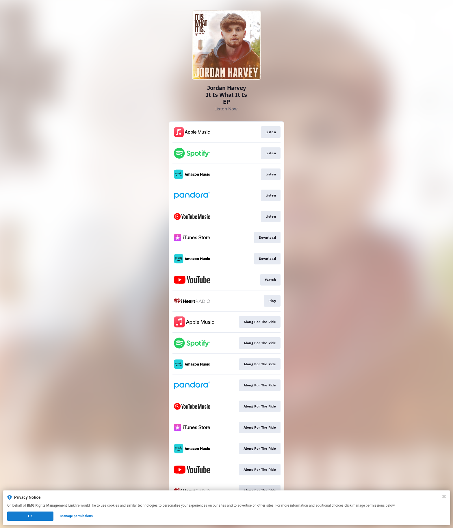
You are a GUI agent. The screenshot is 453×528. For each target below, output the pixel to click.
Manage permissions (76, 516)
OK (30, 516)
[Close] (444, 496)
